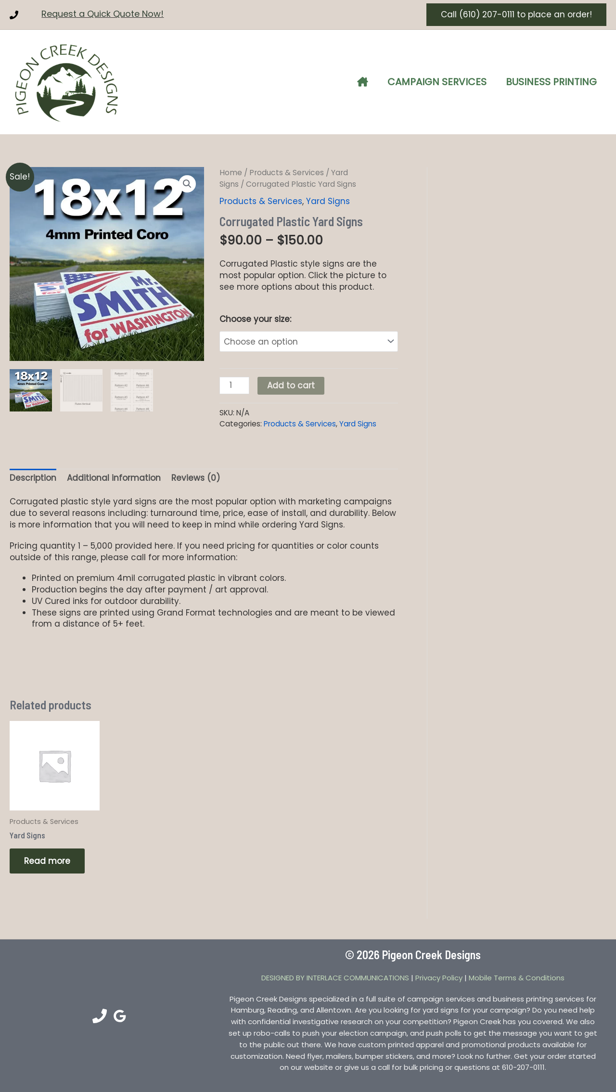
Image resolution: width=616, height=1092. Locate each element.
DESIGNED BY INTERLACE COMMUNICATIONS (335, 975)
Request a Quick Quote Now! (102, 14)
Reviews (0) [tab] (195, 475)
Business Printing (551, 82)
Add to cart (291, 383)
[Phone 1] (14, 15)
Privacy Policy (438, 975)
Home (230, 172)
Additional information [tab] (114, 475)
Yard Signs (328, 201)
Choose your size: (255, 319)
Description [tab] (33, 475)
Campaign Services (437, 82)
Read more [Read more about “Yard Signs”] (47, 858)
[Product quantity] (234, 383)
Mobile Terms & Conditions (517, 975)
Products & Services (286, 172)
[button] (516, 14)
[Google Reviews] (120, 1013)
